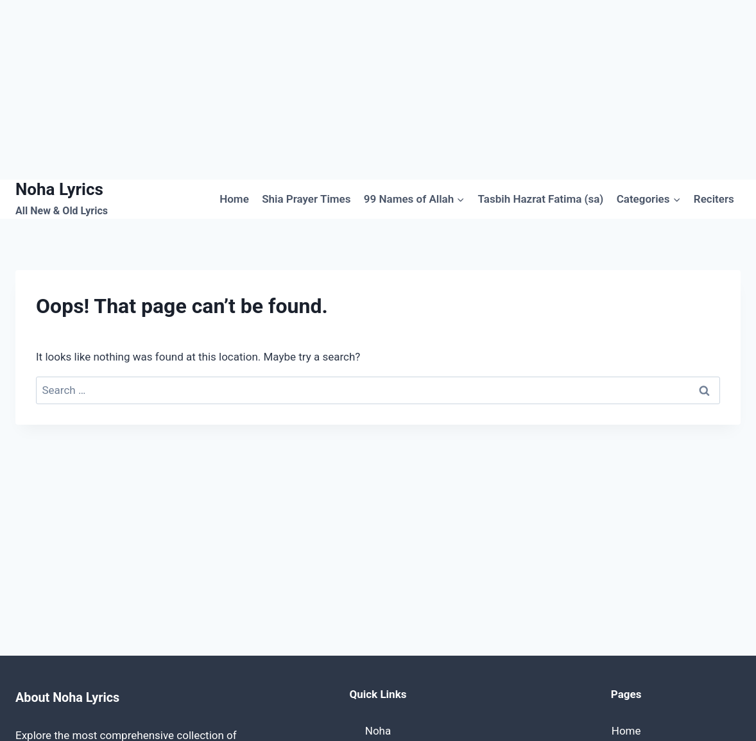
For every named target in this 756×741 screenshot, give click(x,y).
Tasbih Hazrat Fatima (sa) (541, 198)
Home (234, 198)
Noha (378, 730)
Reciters (714, 198)
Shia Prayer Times (306, 198)
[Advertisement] (378, 90)
